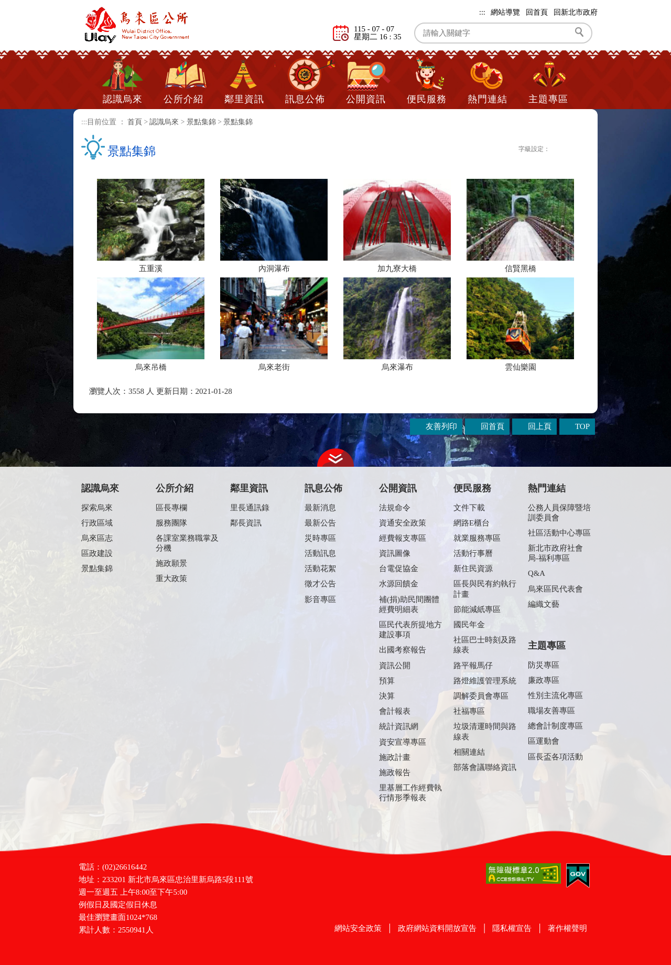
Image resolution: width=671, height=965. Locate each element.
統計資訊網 (398, 726)
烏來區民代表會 (555, 589)
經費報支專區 (402, 538)
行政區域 (97, 523)
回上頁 (539, 426)
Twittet (500, 149)
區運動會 (543, 741)
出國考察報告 (402, 650)
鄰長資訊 (246, 523)
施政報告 (394, 772)
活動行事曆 (473, 553)
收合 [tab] (335, 457)
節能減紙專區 (477, 609)
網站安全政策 (358, 928)
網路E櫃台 (471, 523)
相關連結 (469, 752)
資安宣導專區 (402, 742)
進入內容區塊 (23, 5)
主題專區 (548, 99)
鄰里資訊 (244, 99)
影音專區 (320, 599)
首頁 (134, 122)
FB (478, 149)
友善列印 (511, 149)
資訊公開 (394, 665)
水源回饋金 (398, 584)
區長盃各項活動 (555, 757)
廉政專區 (543, 680)
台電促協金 (398, 568)
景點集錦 (201, 122)
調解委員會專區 (480, 696)
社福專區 (469, 711)
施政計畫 (394, 757)
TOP (582, 426)
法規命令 (394, 507)
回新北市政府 (576, 12)
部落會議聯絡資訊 (484, 767)
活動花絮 (320, 568)
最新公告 (320, 523)
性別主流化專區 (555, 695)
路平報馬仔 (473, 665)
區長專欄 (171, 507)
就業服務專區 (477, 538)
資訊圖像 (394, 553)
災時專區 (320, 538)
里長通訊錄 (249, 507)
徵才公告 (320, 584)
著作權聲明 (567, 928)
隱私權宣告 (512, 928)
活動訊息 (320, 553)
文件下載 (469, 507)
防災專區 (543, 665)
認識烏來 (123, 99)
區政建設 (97, 553)
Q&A (536, 573)
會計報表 (394, 711)
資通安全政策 (402, 523)
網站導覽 (505, 12)
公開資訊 (366, 99)
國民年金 (469, 624)
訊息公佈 (305, 99)
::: (482, 12)
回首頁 (537, 12)
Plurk (489, 149)
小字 (557, 150)
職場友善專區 (551, 710)
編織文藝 (543, 604)
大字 (580, 150)
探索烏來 (97, 507)
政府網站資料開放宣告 (437, 928)
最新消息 (320, 507)
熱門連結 (487, 99)
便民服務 (427, 99)
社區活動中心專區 (559, 533)
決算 (387, 696)
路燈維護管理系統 (484, 681)
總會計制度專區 (555, 726)
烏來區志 (97, 538)
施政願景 (171, 563)
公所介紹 (183, 99)
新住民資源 (473, 568)
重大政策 (171, 578)
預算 (387, 681)
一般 (568, 150)
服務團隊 (171, 523)
